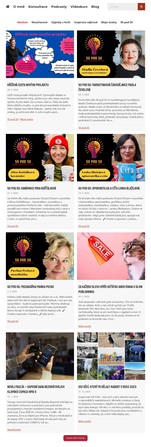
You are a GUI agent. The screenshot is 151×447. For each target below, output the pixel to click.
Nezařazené (39, 22)
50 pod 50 (126, 22)
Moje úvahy (109, 22)
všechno (22, 22)
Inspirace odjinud (85, 22)
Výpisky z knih (60, 22)
